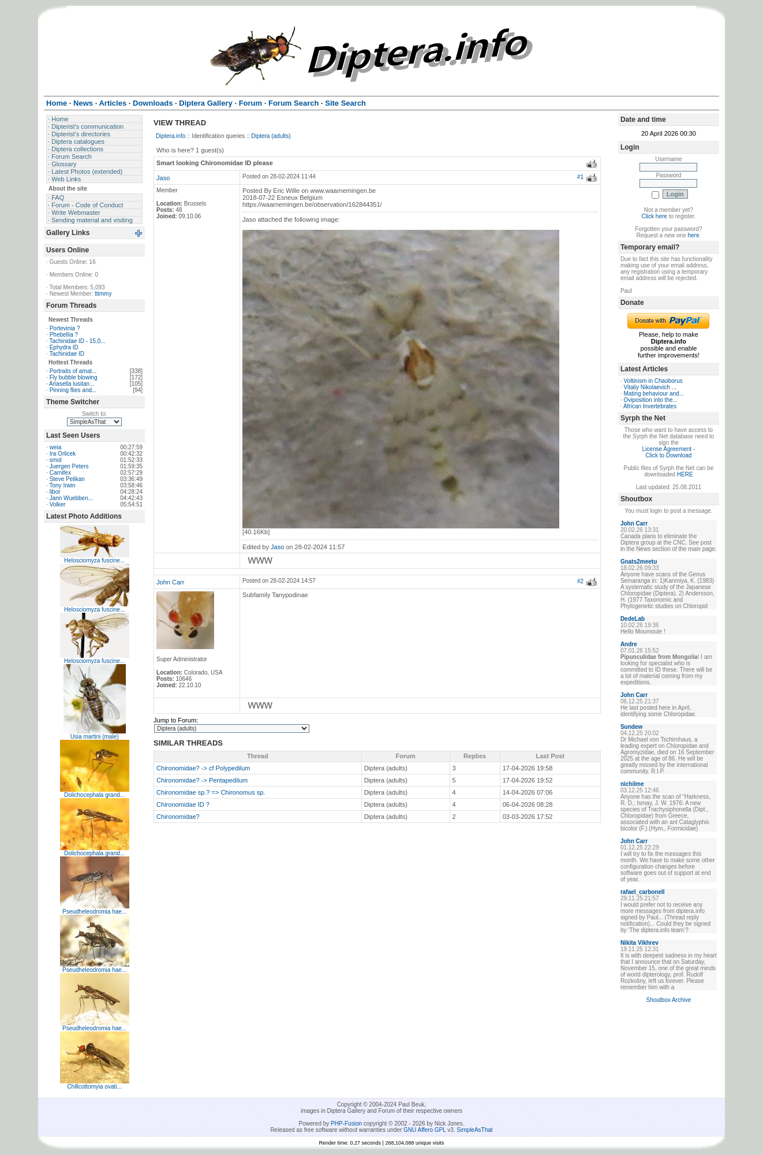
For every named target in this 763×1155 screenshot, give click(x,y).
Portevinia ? (65, 328)
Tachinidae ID (66, 354)
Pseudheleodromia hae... (94, 911)
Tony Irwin (62, 485)
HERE (685, 474)
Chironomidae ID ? (183, 804)
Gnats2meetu (638, 561)
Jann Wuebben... (71, 498)
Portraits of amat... (73, 371)
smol (56, 460)
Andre (628, 644)
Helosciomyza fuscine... (94, 560)
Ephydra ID (64, 347)
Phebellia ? (64, 334)
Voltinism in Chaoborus (652, 381)
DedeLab (632, 619)
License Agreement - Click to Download (668, 452)
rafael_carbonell (642, 892)
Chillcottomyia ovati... (94, 1086)
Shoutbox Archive (668, 1000)
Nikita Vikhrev (639, 943)
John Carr (170, 582)
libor (55, 492)
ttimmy (103, 293)
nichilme (632, 784)
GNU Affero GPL (424, 1130)
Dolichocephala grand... (94, 795)
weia (56, 447)
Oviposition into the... (650, 400)
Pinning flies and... (73, 390)
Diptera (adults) (270, 136)
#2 (580, 581)
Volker (58, 504)
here (693, 235)
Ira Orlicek (63, 453)
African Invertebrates (649, 406)
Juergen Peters (69, 466)
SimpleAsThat (474, 1130)
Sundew (631, 727)
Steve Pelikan (67, 479)
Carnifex (60, 473)
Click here (654, 216)
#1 (580, 177)
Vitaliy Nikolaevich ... (649, 387)
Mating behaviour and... (653, 393)
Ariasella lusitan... (71, 384)
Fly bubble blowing (74, 377)
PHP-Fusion (346, 1123)
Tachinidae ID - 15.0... (77, 341)
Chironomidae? (178, 816)
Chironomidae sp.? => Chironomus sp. (210, 792)
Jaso (163, 177)
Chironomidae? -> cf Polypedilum (203, 768)
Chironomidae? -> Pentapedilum (202, 780)
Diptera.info (170, 136)
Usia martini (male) (94, 736)
